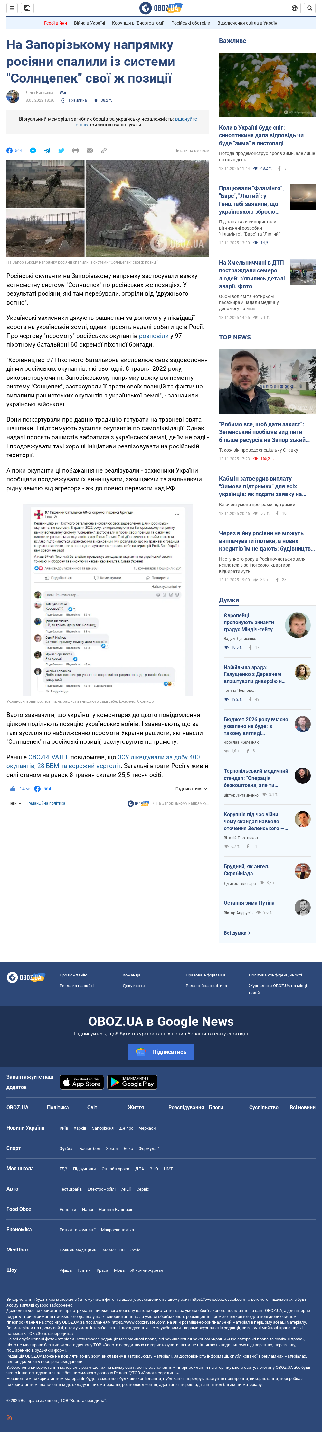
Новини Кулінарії (115, 1209)
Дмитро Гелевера (240, 883)
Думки (229, 600)
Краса (102, 1270)
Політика (58, 1107)
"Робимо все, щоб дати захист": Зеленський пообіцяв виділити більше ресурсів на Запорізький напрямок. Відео (262, 432)
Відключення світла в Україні (247, 22)
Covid (135, 1250)
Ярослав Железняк (241, 742)
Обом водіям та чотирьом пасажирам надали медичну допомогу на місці (249, 302)
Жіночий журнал (146, 1270)
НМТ (168, 1168)
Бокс (128, 1148)
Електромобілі (102, 1189)
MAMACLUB (113, 1250)
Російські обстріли (190, 22)
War (63, 92)
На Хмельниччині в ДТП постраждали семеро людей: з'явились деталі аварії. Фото (252, 274)
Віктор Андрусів (238, 913)
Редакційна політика (46, 803)
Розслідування (186, 1107)
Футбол (67, 1148)
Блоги (216, 1107)
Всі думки (235, 933)
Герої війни (55, 22)
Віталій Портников (241, 838)
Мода (119, 1270)
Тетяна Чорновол (240, 690)
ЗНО (154, 1168)
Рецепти (68, 1209)
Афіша (66, 1270)
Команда (131, 975)
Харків (80, 1128)
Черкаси (147, 1128)
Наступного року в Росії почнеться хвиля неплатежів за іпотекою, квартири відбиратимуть (262, 565)
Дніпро (126, 1128)
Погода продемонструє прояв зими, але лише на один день (267, 156)
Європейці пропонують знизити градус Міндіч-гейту (249, 623)
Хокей (112, 1148)
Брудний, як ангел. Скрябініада (247, 870)
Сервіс (143, 1189)
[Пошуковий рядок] (309, 8)
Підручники (84, 1168)
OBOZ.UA (273, 1310)
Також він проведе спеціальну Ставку (258, 450)
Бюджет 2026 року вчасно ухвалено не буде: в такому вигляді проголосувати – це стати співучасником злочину (256, 726)
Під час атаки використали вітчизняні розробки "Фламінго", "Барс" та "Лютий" (249, 228)
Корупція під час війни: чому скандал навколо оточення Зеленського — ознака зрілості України (254, 821)
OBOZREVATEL (48, 757)
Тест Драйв (71, 1189)
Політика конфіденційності (275, 975)
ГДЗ (63, 1168)
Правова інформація (205, 975)
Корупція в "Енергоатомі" (138, 22)
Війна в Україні (89, 22)
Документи (134, 985)
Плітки (84, 1270)
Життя (136, 1107)
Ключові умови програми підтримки (257, 504)
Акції (126, 1189)
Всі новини (303, 1107)
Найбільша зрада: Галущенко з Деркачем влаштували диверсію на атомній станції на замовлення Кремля (254, 674)
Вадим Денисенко (240, 638)
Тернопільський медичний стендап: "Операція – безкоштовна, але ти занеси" (256, 778)
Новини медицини (78, 1250)
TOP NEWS (235, 337)
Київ (64, 1128)
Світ (92, 1107)
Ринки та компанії (77, 1229)
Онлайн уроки (115, 1168)
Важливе (232, 40)
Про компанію (74, 975)
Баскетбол (90, 1148)
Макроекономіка (117, 1229)
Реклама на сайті (77, 985)
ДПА (139, 1168)
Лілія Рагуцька (39, 92)
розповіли (154, 335)
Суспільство (264, 1107)
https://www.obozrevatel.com (218, 1299)
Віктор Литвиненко (241, 795)
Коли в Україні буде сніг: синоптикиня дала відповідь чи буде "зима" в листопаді (261, 135)
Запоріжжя (103, 1128)
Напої (87, 1209)
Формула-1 (149, 1148)
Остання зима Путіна (249, 903)
